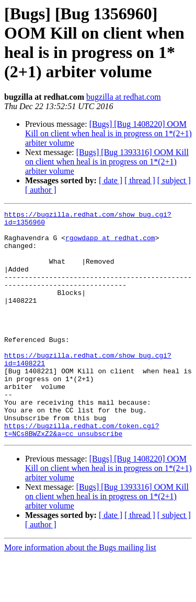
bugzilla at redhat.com (123, 96)
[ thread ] (139, 180)
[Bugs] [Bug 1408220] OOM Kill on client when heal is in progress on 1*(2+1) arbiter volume (108, 133)
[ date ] (110, 180)
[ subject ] (174, 180)
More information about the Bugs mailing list (80, 592)
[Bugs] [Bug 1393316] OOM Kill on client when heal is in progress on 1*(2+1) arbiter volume (107, 161)
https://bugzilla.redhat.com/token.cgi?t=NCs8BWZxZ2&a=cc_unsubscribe (81, 474)
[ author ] (40, 189)
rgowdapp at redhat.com (110, 244)
